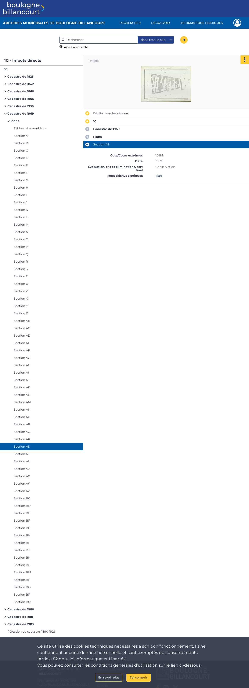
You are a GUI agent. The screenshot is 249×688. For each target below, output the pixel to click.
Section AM (22, 402)
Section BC (22, 498)
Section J (20, 202)
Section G (21, 180)
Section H (21, 187)
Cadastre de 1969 (20, 113)
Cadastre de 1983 (20, 624)
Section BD (22, 506)
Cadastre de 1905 (20, 99)
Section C (21, 150)
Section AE (22, 343)
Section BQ (22, 602)
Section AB (22, 321)
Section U (21, 284)
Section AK (22, 387)
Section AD (22, 335)
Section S (21, 269)
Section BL (22, 565)
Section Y (21, 306)
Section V (21, 291)
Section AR (22, 439)
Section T (21, 276)
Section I (20, 195)
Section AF (22, 350)
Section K (21, 210)
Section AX (22, 476)
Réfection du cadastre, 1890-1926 (31, 631)
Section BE (22, 513)
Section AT (22, 454)
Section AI (21, 372)
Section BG (22, 528)
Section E (21, 165)
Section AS (22, 446)
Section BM (22, 572)
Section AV (22, 469)
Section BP (22, 594)
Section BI (21, 543)
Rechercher (130, 23)
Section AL (22, 395)
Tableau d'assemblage (30, 128)
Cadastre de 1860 (20, 91)
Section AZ (22, 491)
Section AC (22, 328)
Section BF (22, 520)
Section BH (22, 535)
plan (158, 176)
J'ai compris (139, 677)
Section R (21, 261)
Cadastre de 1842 (20, 84)
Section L (21, 217)
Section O (21, 239)
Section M (21, 224)
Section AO (22, 417)
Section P (21, 247)
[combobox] (156, 40)
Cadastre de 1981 (20, 617)
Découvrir (160, 23)
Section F (21, 173)
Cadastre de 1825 (20, 76)
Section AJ (21, 380)
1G (6, 69)
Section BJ (22, 550)
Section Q (21, 254)
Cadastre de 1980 (20, 609)
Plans (15, 121)
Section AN (22, 409)
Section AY (22, 483)
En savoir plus (108, 677)
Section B (21, 143)
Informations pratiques (201, 23)
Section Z (21, 313)
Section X (21, 298)
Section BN (22, 580)
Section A (21, 136)
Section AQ (22, 432)
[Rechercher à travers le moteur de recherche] (101, 40)
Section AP (22, 424)
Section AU (22, 461)
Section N (21, 232)
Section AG (22, 358)
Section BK (22, 557)
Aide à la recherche (76, 47)
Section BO (22, 587)
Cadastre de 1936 (20, 106)
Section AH (22, 365)
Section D (21, 158)
